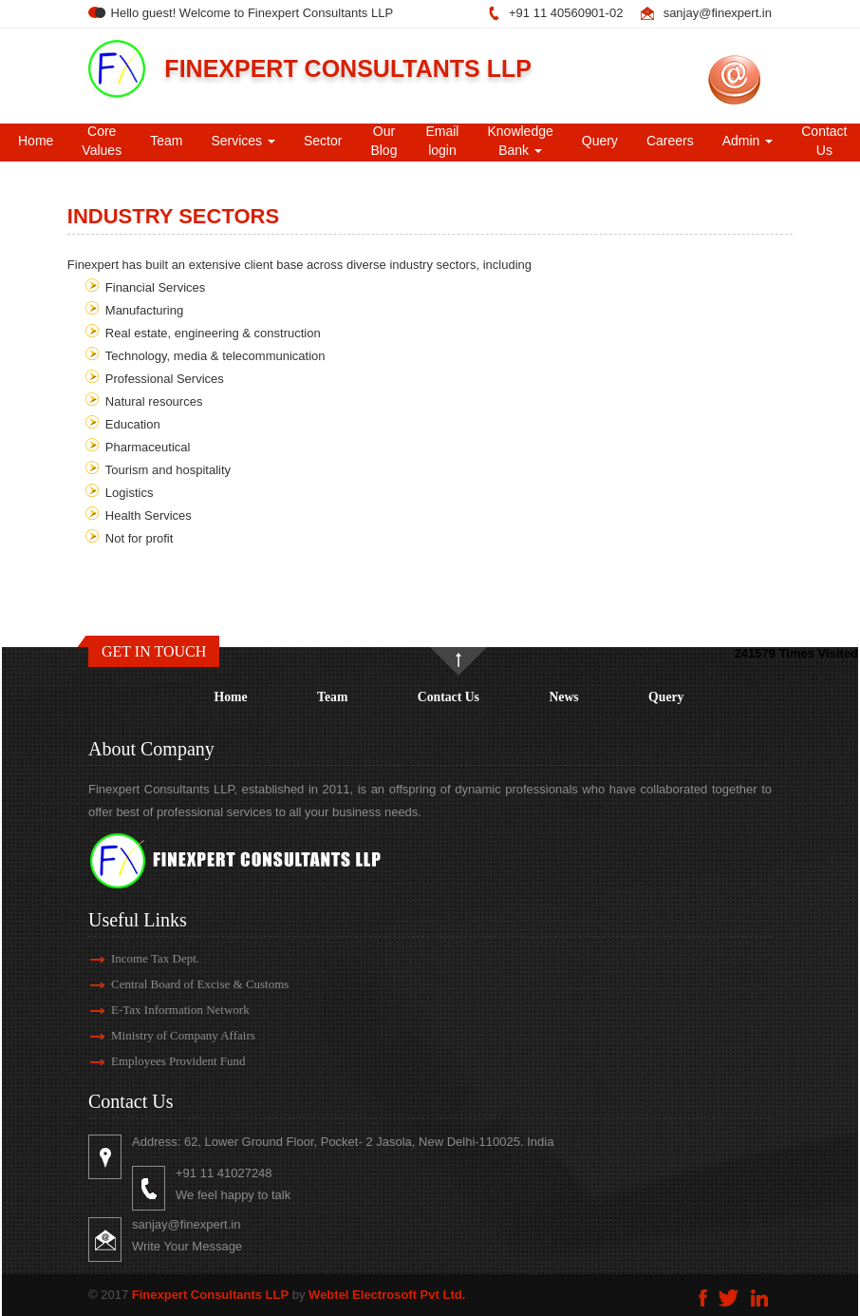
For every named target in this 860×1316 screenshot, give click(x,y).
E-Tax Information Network (163, 1009)
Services (243, 140)
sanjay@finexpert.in (718, 13)
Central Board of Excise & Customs (182, 984)
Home (35, 140)
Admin (748, 140)
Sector (323, 140)
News (563, 697)
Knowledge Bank (519, 141)
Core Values (102, 141)
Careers (670, 140)
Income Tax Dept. (138, 958)
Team (166, 140)
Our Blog (383, 141)
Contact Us (448, 697)
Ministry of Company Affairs (166, 1035)
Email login (441, 141)
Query (600, 140)
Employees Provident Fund (161, 1061)
